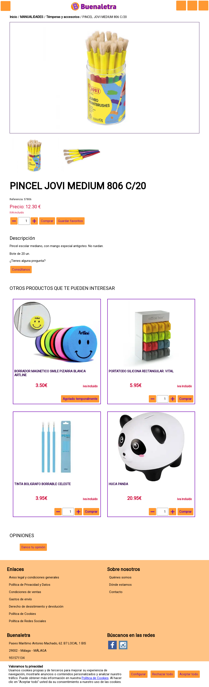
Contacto (115, 592)
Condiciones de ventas (25, 592)
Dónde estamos (120, 585)
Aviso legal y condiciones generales (34, 577)
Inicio (13, 17)
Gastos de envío (20, 599)
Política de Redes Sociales (27, 621)
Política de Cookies (95, 678)
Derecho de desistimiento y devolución (36, 606)
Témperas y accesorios (63, 17)
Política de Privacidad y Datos (29, 585)
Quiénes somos (120, 577)
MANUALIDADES (32, 17)
